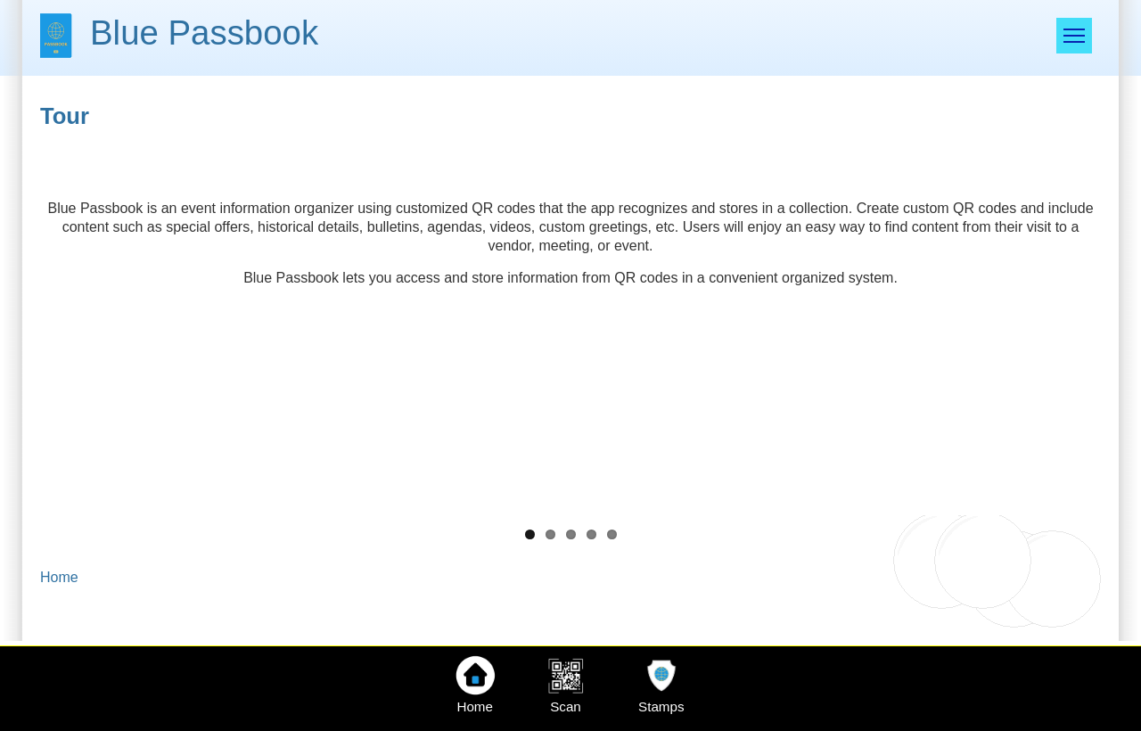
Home (59, 577)
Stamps (661, 706)
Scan (565, 706)
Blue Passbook (204, 32)
